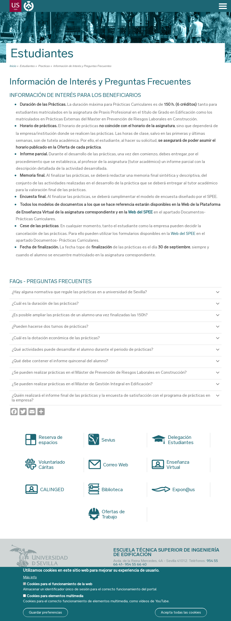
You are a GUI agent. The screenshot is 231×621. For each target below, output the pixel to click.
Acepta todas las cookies (181, 612)
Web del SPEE (140, 212)
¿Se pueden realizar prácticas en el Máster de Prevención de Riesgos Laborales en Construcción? (116, 374)
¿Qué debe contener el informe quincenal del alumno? (116, 362)
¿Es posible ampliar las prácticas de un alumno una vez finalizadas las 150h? (116, 316)
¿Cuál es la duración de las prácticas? (116, 305)
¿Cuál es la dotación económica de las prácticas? (116, 339)
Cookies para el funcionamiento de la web (59, 584)
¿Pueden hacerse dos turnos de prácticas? (116, 328)
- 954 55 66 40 (134, 564)
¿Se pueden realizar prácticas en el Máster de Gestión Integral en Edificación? (116, 385)
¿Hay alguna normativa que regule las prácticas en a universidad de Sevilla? (116, 293)
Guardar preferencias (45, 612)
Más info (30, 577)
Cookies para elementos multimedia (55, 596)
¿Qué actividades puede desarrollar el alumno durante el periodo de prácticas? (116, 351)
